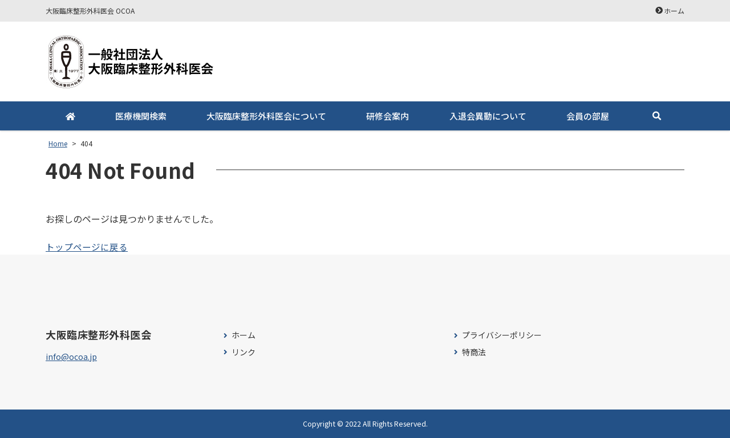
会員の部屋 (587, 116)
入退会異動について (487, 116)
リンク (244, 352)
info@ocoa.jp (71, 356)
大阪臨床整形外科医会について (266, 116)
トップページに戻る (87, 246)
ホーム (674, 10)
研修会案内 (387, 116)
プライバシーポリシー (502, 335)
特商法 (474, 352)
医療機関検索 (141, 116)
